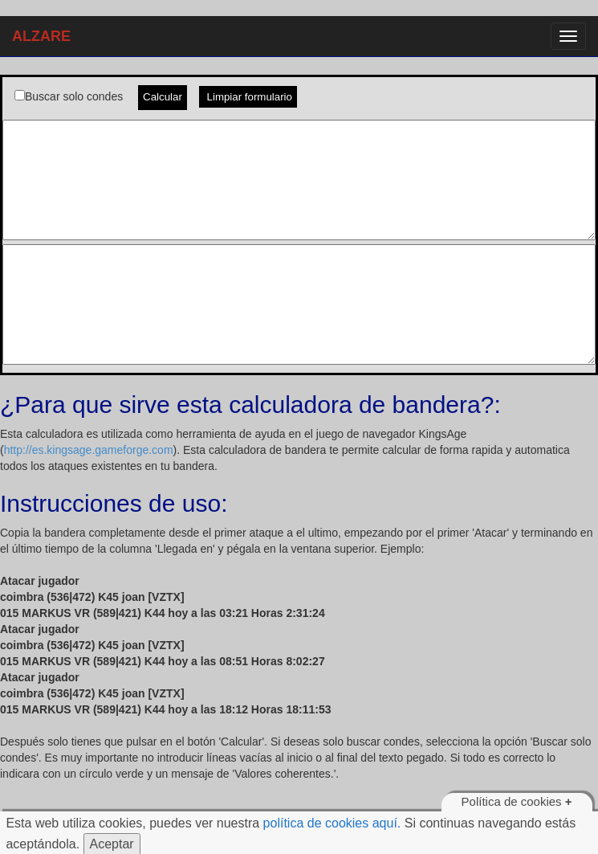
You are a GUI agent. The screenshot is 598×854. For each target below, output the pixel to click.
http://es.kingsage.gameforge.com (88, 449)
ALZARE (41, 36)
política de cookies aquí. (332, 823)
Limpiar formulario (248, 97)
